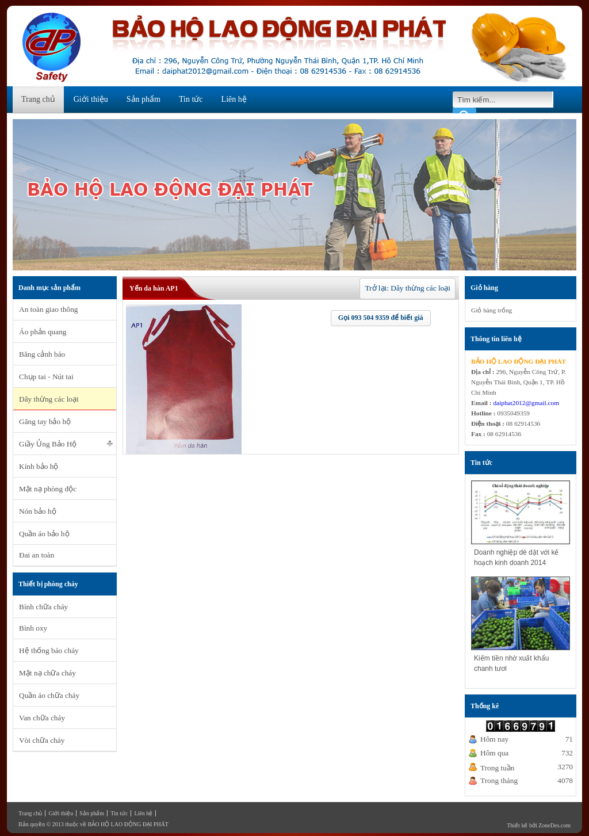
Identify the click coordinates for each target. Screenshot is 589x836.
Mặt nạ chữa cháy (47, 673)
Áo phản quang (43, 331)
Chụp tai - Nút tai (46, 376)
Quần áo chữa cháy (49, 695)
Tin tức (191, 99)
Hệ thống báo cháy (49, 650)
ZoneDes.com (554, 825)
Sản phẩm (143, 99)
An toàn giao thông (48, 309)
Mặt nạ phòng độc (48, 488)
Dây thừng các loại (49, 399)
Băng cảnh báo (42, 354)
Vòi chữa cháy (41, 740)
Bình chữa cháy (43, 606)
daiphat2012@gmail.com (526, 402)
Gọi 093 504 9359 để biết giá (380, 318)
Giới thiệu (91, 99)
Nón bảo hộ (37, 511)
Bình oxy (33, 628)
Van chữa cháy (42, 717)
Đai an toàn (36, 555)
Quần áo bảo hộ (44, 533)
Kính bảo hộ (38, 466)
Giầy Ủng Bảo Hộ (48, 444)
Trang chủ (38, 99)
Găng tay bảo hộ (45, 421)
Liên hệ (234, 99)
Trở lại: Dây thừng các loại (407, 288)
